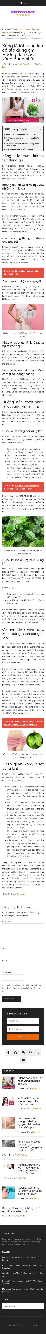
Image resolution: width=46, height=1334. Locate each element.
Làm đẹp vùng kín (19, 894)
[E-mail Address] (23, 1029)
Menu (23, 3)
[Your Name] (23, 1021)
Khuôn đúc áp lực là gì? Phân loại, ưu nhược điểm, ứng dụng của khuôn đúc (30, 1146)
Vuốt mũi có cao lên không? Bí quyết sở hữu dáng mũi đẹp (29, 1101)
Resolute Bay (15, 89)
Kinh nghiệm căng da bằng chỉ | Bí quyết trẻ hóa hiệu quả (21, 1210)
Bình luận (7, 922)
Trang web (6, 973)
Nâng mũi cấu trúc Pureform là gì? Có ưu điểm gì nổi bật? (30, 1190)
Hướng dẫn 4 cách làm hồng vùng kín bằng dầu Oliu (30, 1080)
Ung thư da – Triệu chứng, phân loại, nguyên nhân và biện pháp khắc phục (29, 1123)
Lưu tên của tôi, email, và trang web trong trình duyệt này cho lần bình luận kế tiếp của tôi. (21, 988)
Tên (4, 948)
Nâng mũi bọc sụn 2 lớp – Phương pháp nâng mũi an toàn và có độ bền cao (29, 1169)
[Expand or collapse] (40, 129)
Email (5, 960)
